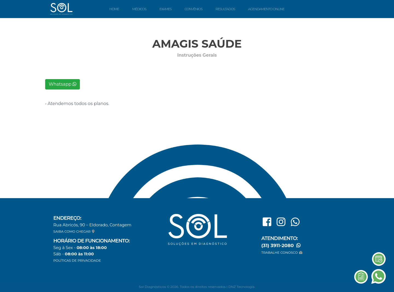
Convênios (193, 9)
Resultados (225, 9)
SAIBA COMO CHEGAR (74, 231)
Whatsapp (62, 84)
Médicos (139, 9)
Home (114, 9)
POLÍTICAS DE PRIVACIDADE (77, 260)
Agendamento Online (266, 9)
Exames (165, 9)
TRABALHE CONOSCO (282, 252)
